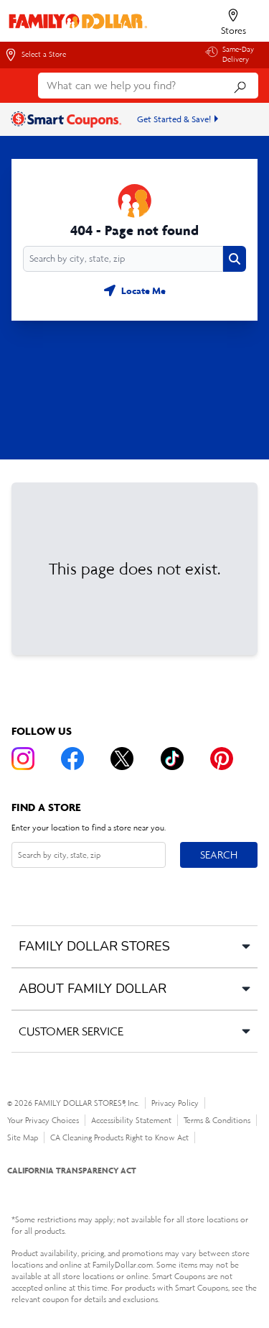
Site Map (22, 1137)
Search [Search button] (218, 851)
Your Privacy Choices (43, 1120)
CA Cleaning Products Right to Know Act (119, 1137)
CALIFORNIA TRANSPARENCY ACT (71, 1170)
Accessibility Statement (131, 1120)
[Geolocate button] (134, 290)
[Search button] (234, 259)
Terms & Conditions (217, 1120)
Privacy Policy (175, 1103)
